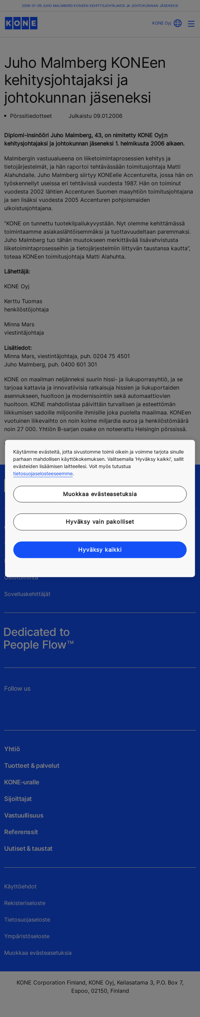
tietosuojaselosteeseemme (43, 473)
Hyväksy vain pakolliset (100, 522)
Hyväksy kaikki (99, 549)
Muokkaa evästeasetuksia (100, 494)
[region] (100, 508)
